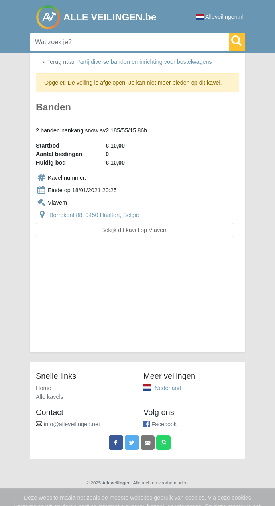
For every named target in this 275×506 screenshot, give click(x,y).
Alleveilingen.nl (220, 17)
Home (43, 388)
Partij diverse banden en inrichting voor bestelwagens (144, 62)
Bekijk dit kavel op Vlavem (134, 230)
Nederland (168, 388)
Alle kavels (49, 397)
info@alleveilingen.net (72, 424)
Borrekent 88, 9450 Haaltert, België (94, 215)
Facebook (164, 424)
